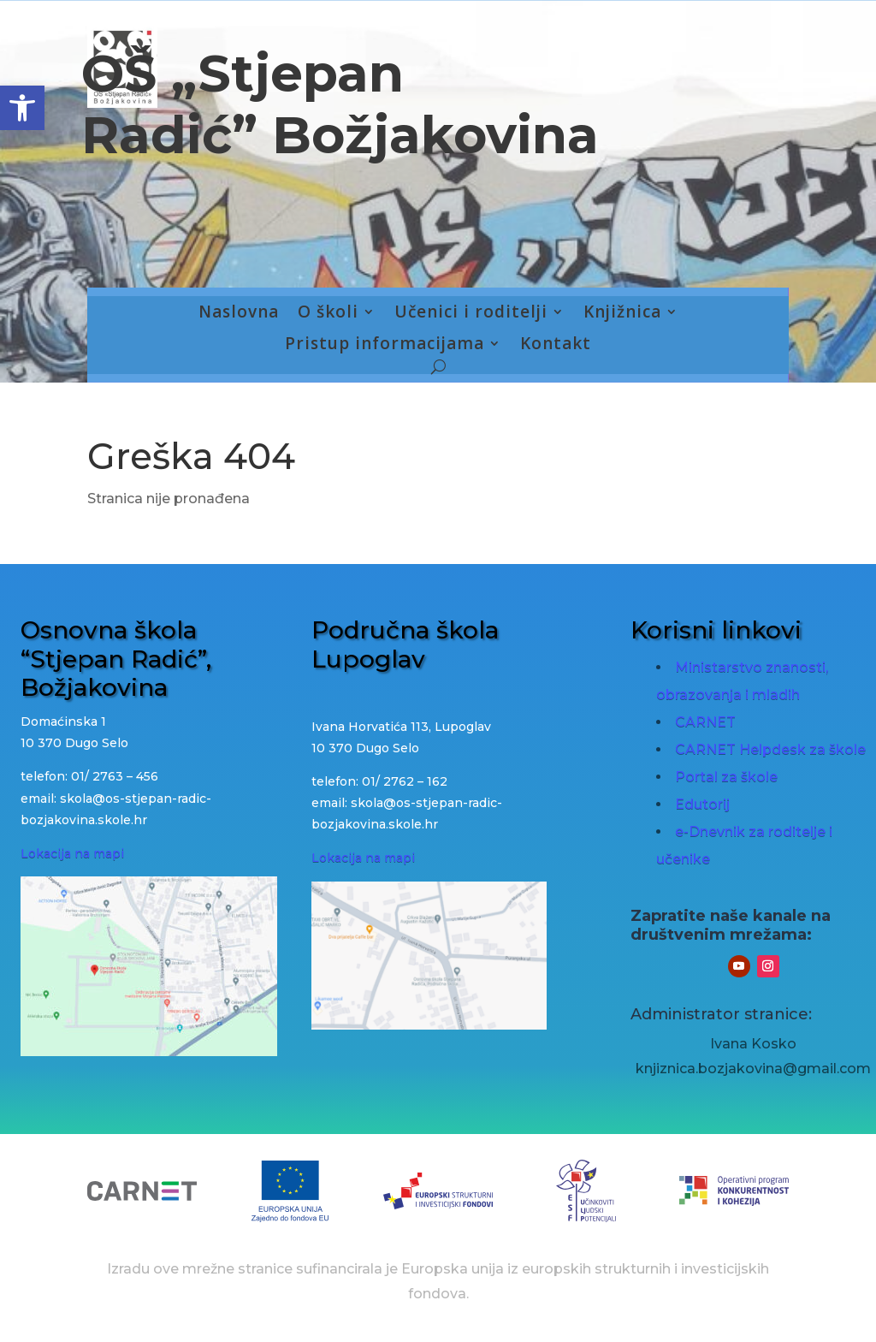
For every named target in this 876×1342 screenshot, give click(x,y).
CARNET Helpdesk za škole (770, 749)
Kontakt (555, 344)
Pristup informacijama (384, 344)
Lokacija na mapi (72, 853)
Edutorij (702, 804)
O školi (328, 313)
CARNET (705, 722)
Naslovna (238, 313)
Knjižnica (622, 313)
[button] (22, 108)
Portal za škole (726, 777)
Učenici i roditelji (471, 313)
